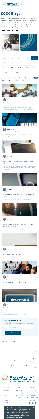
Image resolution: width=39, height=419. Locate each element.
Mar (17, 80)
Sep (25, 77)
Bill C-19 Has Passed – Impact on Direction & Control (16, 105)
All (3, 77)
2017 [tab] (34, 63)
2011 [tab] (6, 72)
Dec (9, 77)
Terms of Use (19, 390)
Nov (14, 77)
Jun (36, 77)
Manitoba (10, 285)
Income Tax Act (23, 107)
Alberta (6, 257)
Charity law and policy (9, 166)
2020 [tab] (12, 63)
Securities (18, 166)
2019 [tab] (19, 63)
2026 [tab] (4, 58)
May (3, 80)
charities (12, 107)
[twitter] (33, 402)
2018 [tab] (27, 63)
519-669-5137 (34, 397)
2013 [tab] (27, 67)
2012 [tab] (34, 67)
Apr (10, 80)
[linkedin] (35, 402)
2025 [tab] (12, 58)
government (26, 229)
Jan (31, 80)
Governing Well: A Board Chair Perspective (13, 132)
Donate (6, 402)
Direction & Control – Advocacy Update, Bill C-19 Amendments (18, 310)
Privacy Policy (19, 393)
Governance (7, 134)
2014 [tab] (19, 67)
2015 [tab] (12, 67)
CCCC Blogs (10, 13)
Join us (6, 397)
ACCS (30, 229)
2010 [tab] (16, 72)
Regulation (13, 109)
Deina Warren (10, 99)
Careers (6, 395)
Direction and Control (21, 109)
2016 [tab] (4, 67)
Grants (20, 285)
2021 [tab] (5, 63)
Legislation (17, 107)
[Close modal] (33, 407)
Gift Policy (19, 397)
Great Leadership (18, 134)
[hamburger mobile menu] (26, 4)
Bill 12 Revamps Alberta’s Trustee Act (12, 254)
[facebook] (30, 402)
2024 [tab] (19, 58)
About (6, 393)
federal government (17, 229)
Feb (24, 80)
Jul (30, 77)
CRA (5, 107)
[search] (22, 4)
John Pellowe (10, 129)
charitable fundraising (26, 166)
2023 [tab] (27, 58)
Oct (19, 77)
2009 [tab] (27, 72)
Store (6, 400)
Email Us (32, 400)
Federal (34, 167)
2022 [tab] (34, 58)
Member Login (6, 390)
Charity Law (30, 109)
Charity (8, 107)
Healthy (12, 134)
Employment (16, 285)
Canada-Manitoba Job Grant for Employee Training (15, 282)
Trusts (25, 257)
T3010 (21, 199)
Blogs (6, 405)
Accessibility (19, 395)
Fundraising (25, 285)
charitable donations (14, 167)
